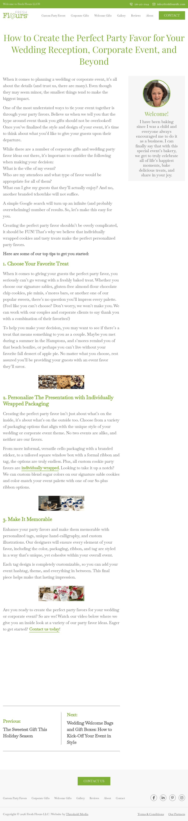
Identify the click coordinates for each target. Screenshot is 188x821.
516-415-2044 (139, 4)
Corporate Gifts (80, 15)
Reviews (136, 15)
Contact (172, 15)
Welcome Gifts (103, 15)
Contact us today (44, 629)
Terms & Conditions (151, 814)
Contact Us (94, 781)
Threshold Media (77, 814)
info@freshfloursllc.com (169, 4)
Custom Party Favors (53, 15)
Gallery (121, 15)
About (149, 15)
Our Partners (176, 814)
